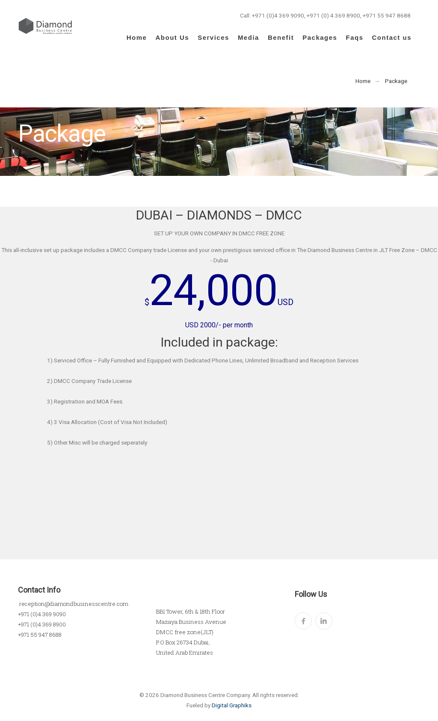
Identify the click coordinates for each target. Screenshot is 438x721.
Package (396, 80)
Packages (319, 37)
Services (213, 37)
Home (137, 37)
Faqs (354, 37)
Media (248, 37)
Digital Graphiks (232, 705)
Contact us (391, 37)
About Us (172, 37)
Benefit (281, 37)
